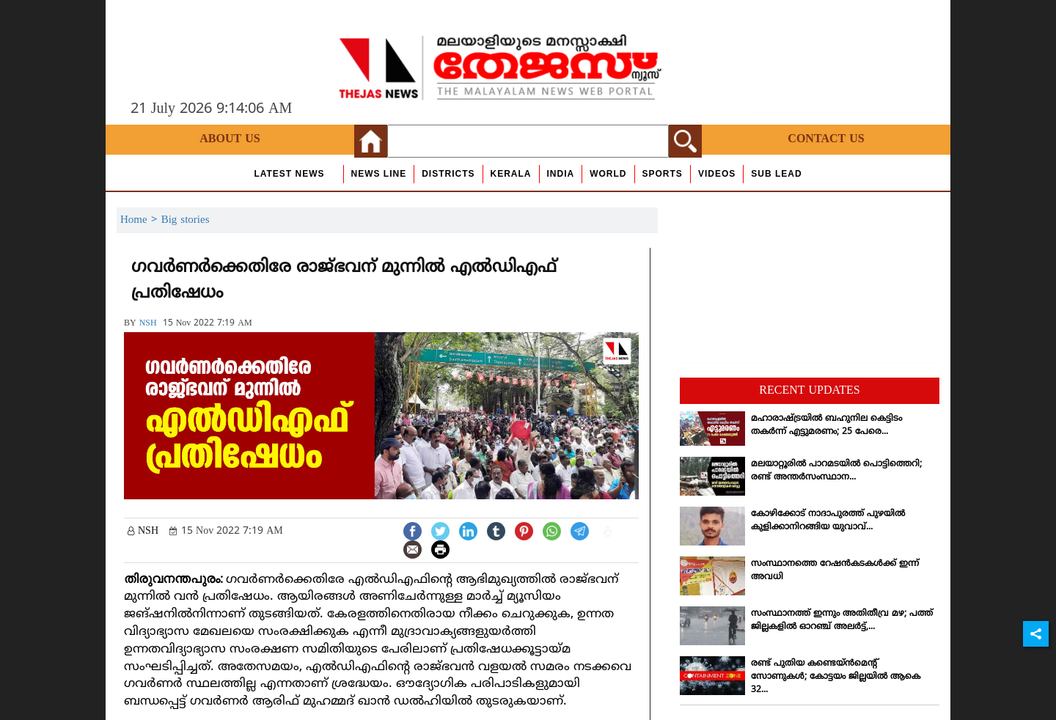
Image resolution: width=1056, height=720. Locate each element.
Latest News (289, 174)
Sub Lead (776, 174)
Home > (140, 220)
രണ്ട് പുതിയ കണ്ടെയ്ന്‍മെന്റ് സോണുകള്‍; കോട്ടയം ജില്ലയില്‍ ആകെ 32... (835, 677)
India (561, 174)
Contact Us (826, 139)
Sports (662, 174)
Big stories (185, 220)
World (608, 174)
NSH (148, 323)
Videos (717, 174)
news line (379, 174)
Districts (448, 174)
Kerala (511, 174)
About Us (229, 139)
